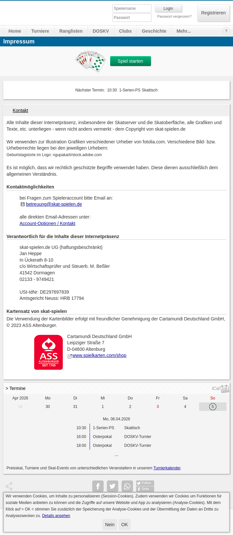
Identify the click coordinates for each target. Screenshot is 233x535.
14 (20, 406)
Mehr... (184, 31)
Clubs (125, 31)
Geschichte (154, 31)
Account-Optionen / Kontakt (47, 223)
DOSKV (101, 31)
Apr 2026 (20, 398)
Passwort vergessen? (174, 16)
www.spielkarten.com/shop (96, 355)
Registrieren (213, 12)
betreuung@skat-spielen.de (54, 204)
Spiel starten (130, 61)
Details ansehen (56, 515)
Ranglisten (71, 31)
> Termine (16, 388)
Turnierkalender (167, 468)
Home (14, 31)
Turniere (40, 31)
